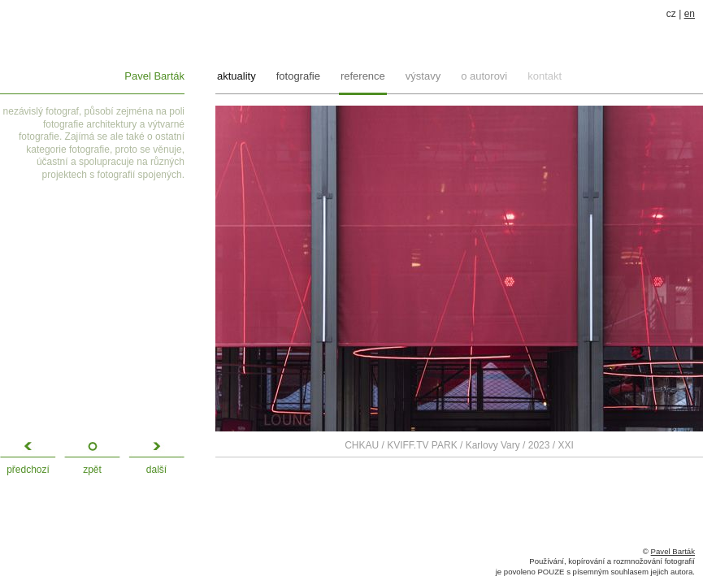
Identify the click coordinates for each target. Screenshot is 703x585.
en (689, 14)
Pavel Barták (154, 76)
